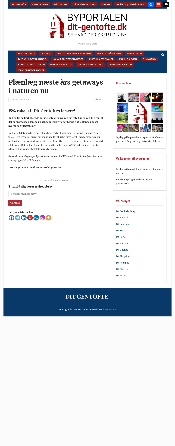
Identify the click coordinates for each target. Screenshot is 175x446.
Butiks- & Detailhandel (32, 59)
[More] (48, 217)
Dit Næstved (122, 243)
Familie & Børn (128, 59)
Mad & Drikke (135, 53)
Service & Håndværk (109, 53)
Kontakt (105, 4)
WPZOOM (111, 309)
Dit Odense (122, 249)
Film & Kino (149, 59)
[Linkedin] (24, 217)
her (159, 141)
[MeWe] (36, 217)
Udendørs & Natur (120, 64)
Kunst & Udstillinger (31, 64)
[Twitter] (17, 217)
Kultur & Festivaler (101, 59)
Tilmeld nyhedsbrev (84, 4)
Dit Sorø (120, 275)
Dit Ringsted (123, 256)
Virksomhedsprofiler (31, 70)
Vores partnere (40, 4)
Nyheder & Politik (61, 64)
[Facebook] (11, 217)
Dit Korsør (121, 230)
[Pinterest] (30, 217)
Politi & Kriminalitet (90, 64)
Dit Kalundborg (124, 224)
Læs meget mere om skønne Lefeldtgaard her (35, 167)
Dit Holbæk (122, 217)
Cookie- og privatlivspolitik (131, 4)
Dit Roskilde (122, 262)
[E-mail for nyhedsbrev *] (24, 194)
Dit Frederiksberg (126, 211)
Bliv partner (60, 4)
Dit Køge (120, 237)
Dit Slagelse (122, 269)
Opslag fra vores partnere (74, 53)
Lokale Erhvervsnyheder (68, 59)
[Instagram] (42, 217)
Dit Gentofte (19, 4)
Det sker (46, 53)
